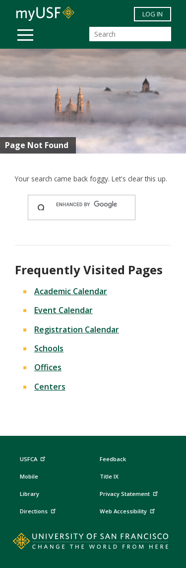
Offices (48, 367)
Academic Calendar (70, 291)
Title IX (109, 476)
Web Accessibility (128, 510)
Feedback (113, 459)
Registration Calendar (76, 329)
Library (29, 493)
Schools (48, 348)
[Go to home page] (93, 543)
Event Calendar (63, 310)
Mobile (29, 476)
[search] (91, 204)
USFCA (34, 458)
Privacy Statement (130, 492)
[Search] (130, 34)
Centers (49, 386)
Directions (39, 510)
